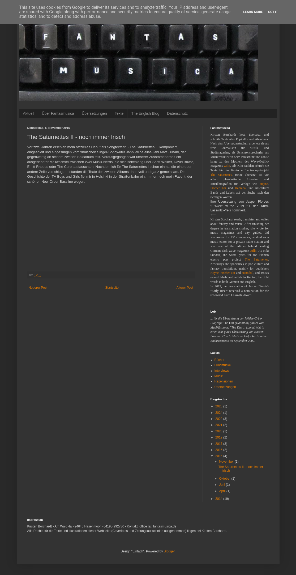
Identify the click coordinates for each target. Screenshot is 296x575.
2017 (219, 444)
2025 (219, 406)
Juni (222, 485)
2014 (219, 499)
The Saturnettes (221, 175)
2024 (219, 413)
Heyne (264, 184)
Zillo (227, 166)
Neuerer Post (38, 287)
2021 (219, 425)
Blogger (169, 551)
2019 (219, 437)
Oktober (225, 478)
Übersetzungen (94, 113)
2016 (219, 450)
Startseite (112, 287)
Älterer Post (185, 287)
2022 (219, 419)
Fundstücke (223, 365)
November (227, 461)
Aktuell (28, 113)
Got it (273, 12)
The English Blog (145, 113)
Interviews (222, 371)
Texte (119, 113)
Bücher (220, 360)
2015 (219, 456)
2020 (219, 431)
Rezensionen (224, 381)
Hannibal (241, 188)
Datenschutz (177, 113)
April (222, 491)
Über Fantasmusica (58, 113)
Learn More (253, 12)
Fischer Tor (218, 188)
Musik (219, 376)
